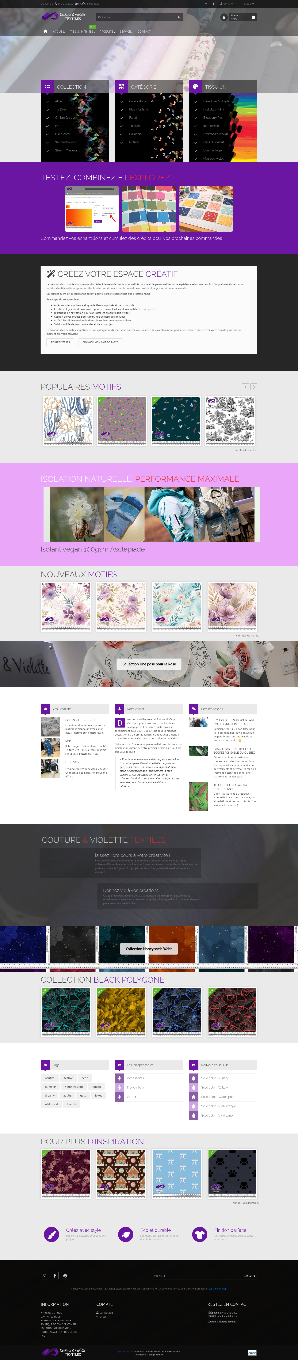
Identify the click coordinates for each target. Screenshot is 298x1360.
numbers (50, 1087)
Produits (107, 31)
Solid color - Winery (208, 1078)
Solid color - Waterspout (212, 1096)
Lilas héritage (206, 150)
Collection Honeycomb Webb (149, 948)
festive (68, 1078)
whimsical (51, 1104)
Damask (129, 134)
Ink (51, 126)
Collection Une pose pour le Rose (149, 664)
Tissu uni (216, 87)
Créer (101, 1316)
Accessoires (129, 1078)
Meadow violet (207, 158)
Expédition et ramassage (56, 1320)
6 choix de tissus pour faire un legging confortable (234, 722)
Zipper (125, 1096)
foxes (98, 1095)
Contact (144, 31)
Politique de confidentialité (59, 1324)
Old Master (56, 134)
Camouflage (131, 101)
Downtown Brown (209, 134)
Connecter (104, 1312)
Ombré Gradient (60, 118)
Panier (240, 17)
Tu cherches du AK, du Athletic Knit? (230, 787)
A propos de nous (51, 1312)
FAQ (43, 1335)
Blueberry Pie (206, 118)
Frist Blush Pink (207, 109)
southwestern (74, 1087)
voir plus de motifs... (245, 450)
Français (248, 3)
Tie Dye (54, 109)
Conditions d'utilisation (56, 1328)
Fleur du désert (207, 142)
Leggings (72, 762)
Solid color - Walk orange (212, 1106)
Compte (227, 3)
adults (67, 1095)
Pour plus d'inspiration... (245, 1203)
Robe (69, 741)
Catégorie (143, 87)
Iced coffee (205, 126)
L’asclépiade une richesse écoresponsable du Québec (235, 750)
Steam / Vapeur (60, 150)
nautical (50, 1078)
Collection (71, 87)
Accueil (59, 31)
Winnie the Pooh (60, 142)
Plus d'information (217, 1288)
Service (126, 31)
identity (72, 1104)
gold (83, 1095)
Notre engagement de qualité (59, 1332)
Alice (52, 101)
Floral (127, 118)
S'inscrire (250, 1275)
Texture (128, 126)
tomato (96, 1087)
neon (85, 1078)
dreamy (50, 1095)
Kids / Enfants (133, 109)
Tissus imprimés (83, 30)
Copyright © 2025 (126, 1351)
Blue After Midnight (210, 101)
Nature (128, 142)
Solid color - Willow (208, 1087)
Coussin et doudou (80, 720)
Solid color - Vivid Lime (211, 1115)
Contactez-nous (50, 1316)
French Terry (130, 1087)
